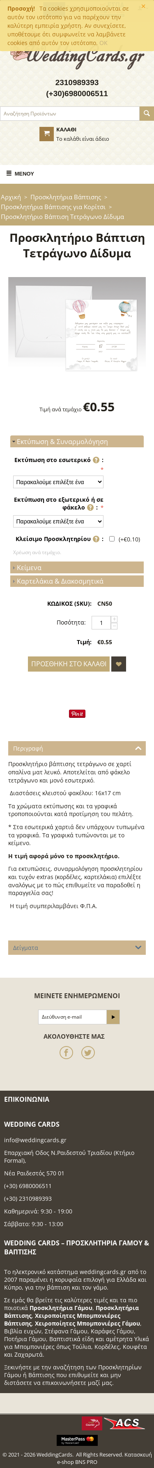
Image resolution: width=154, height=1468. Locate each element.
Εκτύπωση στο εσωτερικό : (58, 460)
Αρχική (11, 197)
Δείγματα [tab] (77, 947)
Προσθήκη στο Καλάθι (68, 663)
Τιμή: (84, 642)
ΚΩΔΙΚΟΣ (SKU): (69, 603)
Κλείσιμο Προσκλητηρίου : (59, 540)
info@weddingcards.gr (35, 1140)
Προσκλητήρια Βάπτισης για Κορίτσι (53, 207)
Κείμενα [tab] (25, 567)
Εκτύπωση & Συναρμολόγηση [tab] (59, 441)
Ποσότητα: (71, 622)
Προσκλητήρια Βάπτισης (65, 197)
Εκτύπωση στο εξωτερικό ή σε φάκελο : (58, 504)
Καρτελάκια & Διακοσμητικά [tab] (56, 581)
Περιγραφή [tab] (77, 747)
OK (103, 43)
